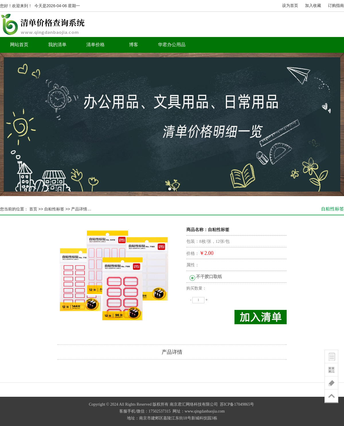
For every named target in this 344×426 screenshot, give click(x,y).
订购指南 (336, 5)
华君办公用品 (171, 44)
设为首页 (290, 5)
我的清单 (57, 44)
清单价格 (95, 44)
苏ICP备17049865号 (237, 404)
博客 (133, 44)
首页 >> (35, 209)
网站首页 (19, 44)
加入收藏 (313, 5)
